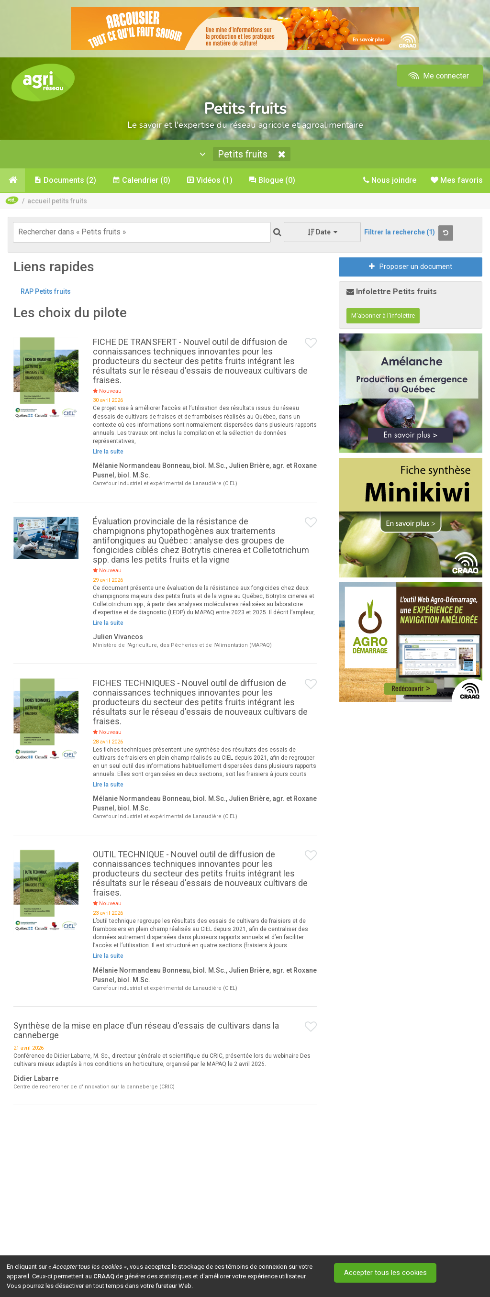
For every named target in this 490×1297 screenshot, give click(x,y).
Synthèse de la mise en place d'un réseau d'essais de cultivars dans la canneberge (146, 1031)
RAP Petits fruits (46, 292)
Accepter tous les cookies (386, 1272)
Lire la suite (108, 452)
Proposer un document (410, 267)
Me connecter (437, 75)
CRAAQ (103, 1276)
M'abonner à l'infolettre (383, 316)
